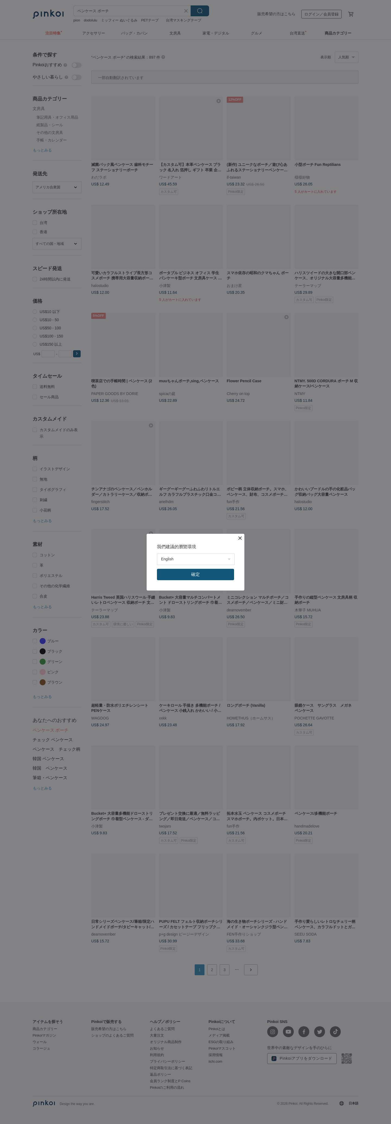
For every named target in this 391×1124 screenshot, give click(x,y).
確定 (195, 574)
